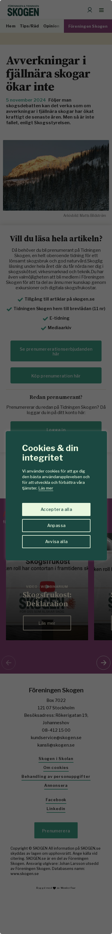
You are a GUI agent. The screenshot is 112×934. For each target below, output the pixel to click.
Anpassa (56, 525)
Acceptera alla (56, 509)
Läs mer (46, 488)
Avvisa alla (56, 541)
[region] (56, 467)
